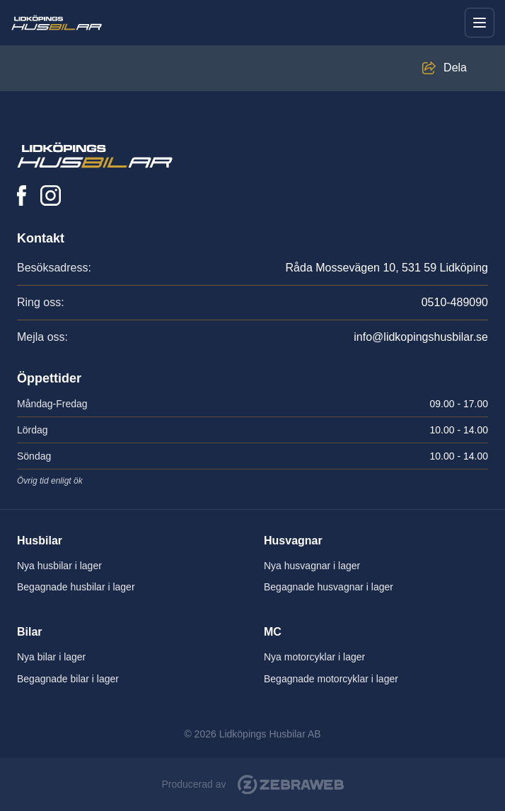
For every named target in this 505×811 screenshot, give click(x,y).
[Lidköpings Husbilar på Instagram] (50, 195)
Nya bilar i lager (51, 657)
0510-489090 (455, 302)
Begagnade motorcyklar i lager (331, 678)
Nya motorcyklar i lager (314, 657)
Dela (455, 68)
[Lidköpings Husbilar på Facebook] (21, 195)
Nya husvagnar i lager (312, 565)
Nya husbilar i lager (59, 565)
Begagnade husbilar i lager (76, 587)
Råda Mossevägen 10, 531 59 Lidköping (387, 268)
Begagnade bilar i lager (68, 678)
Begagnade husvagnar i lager (328, 587)
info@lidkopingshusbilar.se (421, 337)
